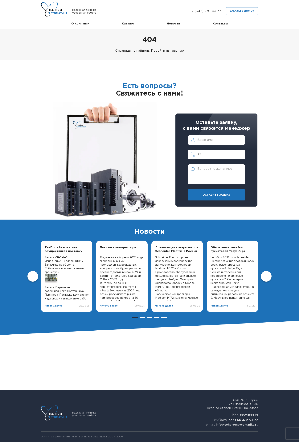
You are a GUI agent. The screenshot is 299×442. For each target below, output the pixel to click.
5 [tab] (164, 317)
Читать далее (53, 306)
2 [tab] (142, 317)
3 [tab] (149, 317)
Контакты (220, 23)
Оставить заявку (217, 195)
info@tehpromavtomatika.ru (237, 424)
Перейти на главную (167, 50)
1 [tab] (135, 317)
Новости (173, 23)
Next (266, 276)
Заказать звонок (242, 11)
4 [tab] (156, 317)
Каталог (128, 23)
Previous (32, 276)
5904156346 (249, 415)
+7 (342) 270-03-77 (205, 11)
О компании (80, 23)
